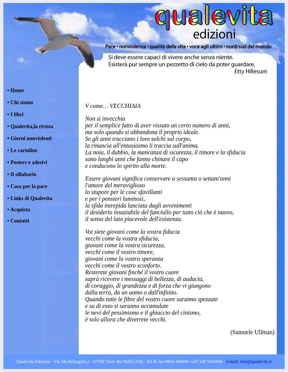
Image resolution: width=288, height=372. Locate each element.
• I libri (15, 114)
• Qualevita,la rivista (31, 126)
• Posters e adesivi (27, 162)
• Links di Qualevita (30, 198)
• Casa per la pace (28, 186)
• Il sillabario (22, 174)
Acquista (20, 209)
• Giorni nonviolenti (30, 138)
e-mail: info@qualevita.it (248, 361)
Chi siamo (21, 102)
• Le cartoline (23, 150)
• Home (16, 90)
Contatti (19, 221)
